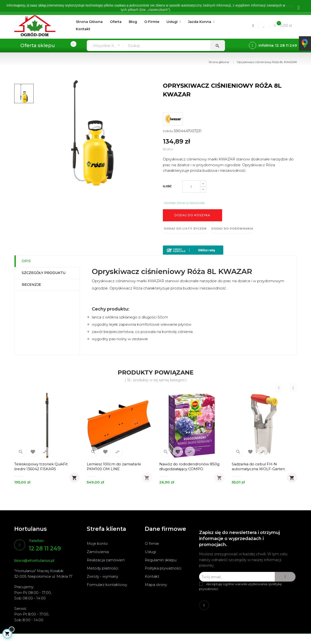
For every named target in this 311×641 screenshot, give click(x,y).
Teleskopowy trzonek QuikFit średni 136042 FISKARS (41, 466)
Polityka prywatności (163, 568)
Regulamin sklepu (160, 560)
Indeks (168, 131)
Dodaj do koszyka (192, 215)
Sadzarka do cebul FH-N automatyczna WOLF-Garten (258, 466)
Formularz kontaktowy (107, 584)
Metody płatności (102, 568)
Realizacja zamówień (106, 560)
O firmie (152, 543)
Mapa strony (156, 584)
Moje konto (97, 543)
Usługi (150, 551)
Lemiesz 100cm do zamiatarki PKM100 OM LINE (114, 466)
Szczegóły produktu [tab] (43, 273)
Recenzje (31, 284)
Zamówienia (98, 551)
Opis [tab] (26, 261)
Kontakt (152, 576)
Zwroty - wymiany (102, 576)
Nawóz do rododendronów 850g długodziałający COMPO (189, 466)
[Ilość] (191, 186)
